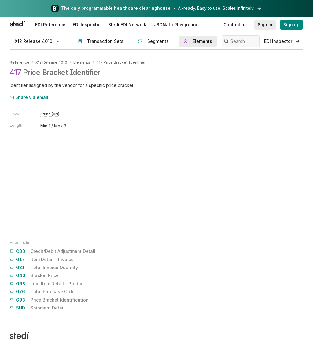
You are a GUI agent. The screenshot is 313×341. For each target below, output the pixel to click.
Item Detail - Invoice (42, 259)
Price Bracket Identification (49, 300)
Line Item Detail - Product (47, 283)
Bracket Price (34, 275)
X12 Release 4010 (51, 62)
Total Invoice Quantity (44, 267)
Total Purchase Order (43, 291)
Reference (19, 62)
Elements (81, 62)
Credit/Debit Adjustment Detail (52, 251)
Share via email (29, 97)
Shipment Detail (37, 308)
